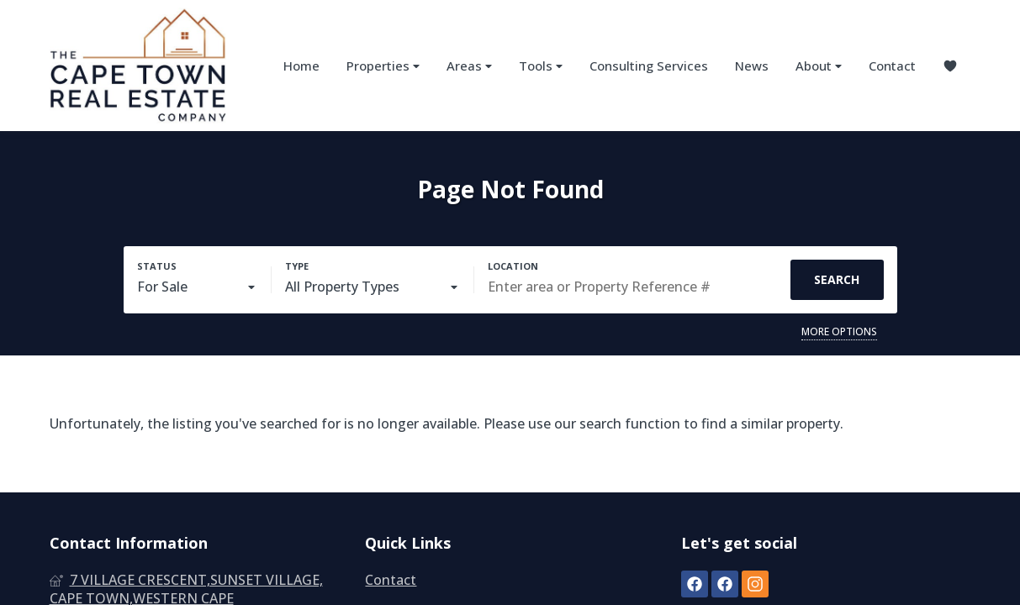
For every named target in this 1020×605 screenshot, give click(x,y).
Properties (383, 66)
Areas (469, 66)
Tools (541, 66)
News (752, 65)
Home (301, 65)
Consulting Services (648, 65)
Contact (892, 65)
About (818, 66)
